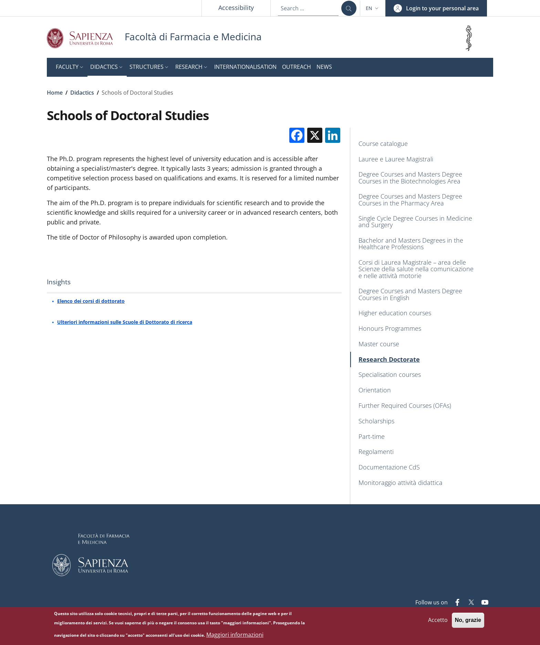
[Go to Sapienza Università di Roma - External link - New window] (86, 38)
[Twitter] (468, 603)
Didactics (82, 92)
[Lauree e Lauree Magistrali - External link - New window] (421, 159)
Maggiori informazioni (234, 635)
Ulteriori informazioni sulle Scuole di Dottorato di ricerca (124, 322)
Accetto (438, 621)
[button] (372, 8)
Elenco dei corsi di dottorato (91, 301)
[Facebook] (454, 603)
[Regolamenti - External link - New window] (421, 452)
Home (55, 92)
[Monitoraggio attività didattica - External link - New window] (421, 482)
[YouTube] (482, 603)
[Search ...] (348, 8)
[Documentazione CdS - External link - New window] (421, 467)
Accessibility (236, 7)
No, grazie (468, 621)
